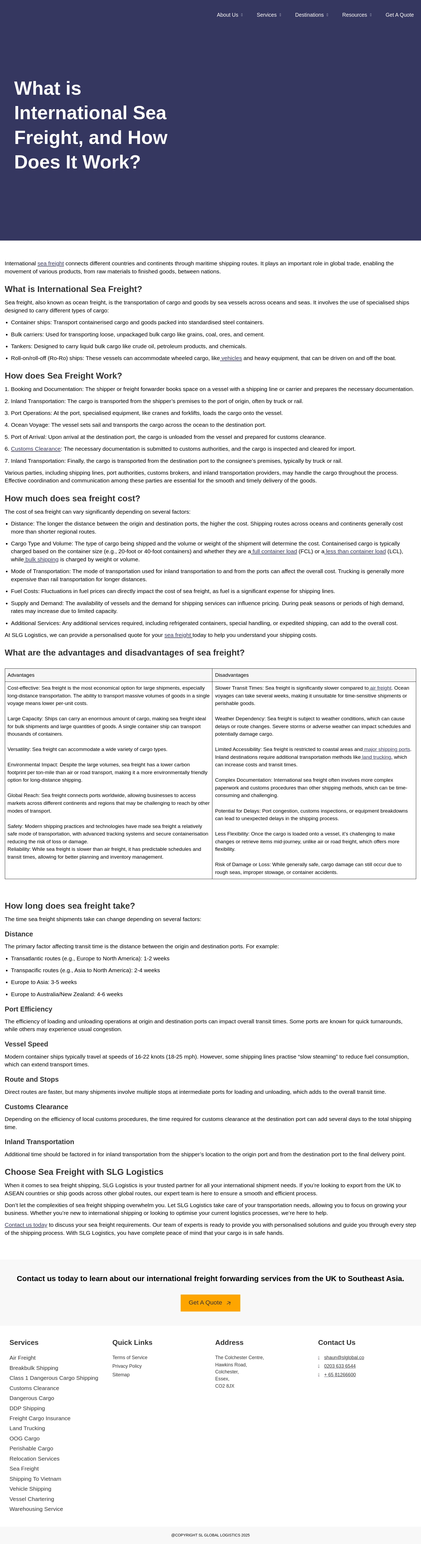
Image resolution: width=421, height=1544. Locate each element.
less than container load (355, 551)
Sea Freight (24, 1468)
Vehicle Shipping (30, 1489)
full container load (274, 551)
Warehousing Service (36, 1509)
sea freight (51, 263)
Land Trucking (27, 1428)
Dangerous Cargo (31, 1398)
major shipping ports (386, 749)
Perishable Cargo (31, 1448)
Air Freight (22, 1358)
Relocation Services (34, 1458)
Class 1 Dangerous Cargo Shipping (53, 1378)
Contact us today (26, 1225)
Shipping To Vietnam (35, 1479)
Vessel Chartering (31, 1499)
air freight (380, 688)
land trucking (376, 757)
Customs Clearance (34, 1388)
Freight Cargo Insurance (40, 1418)
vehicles (231, 358)
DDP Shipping (27, 1408)
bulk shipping (41, 559)
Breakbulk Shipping (33, 1368)
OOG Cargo (24, 1438)
